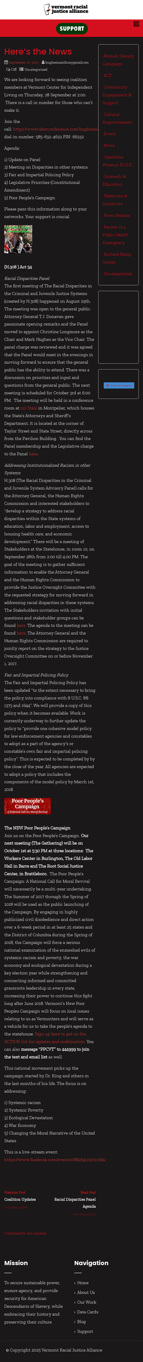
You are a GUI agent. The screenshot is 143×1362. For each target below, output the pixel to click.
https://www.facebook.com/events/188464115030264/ (55, 1162)
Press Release (116, 217)
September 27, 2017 (24, 64)
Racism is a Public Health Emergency (116, 236)
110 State (28, 410)
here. (21, 627)
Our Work (86, 1304)
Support (85, 1333)
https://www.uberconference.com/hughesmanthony (64, 131)
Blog (81, 1323)
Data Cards (87, 1314)
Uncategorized (35, 72)
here (33, 456)
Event (109, 136)
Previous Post (27, 1199)
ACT (107, 77)
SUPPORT (72, 30)
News (109, 147)
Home (83, 1285)
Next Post (73, 1202)
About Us (86, 1294)
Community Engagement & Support (117, 97)
